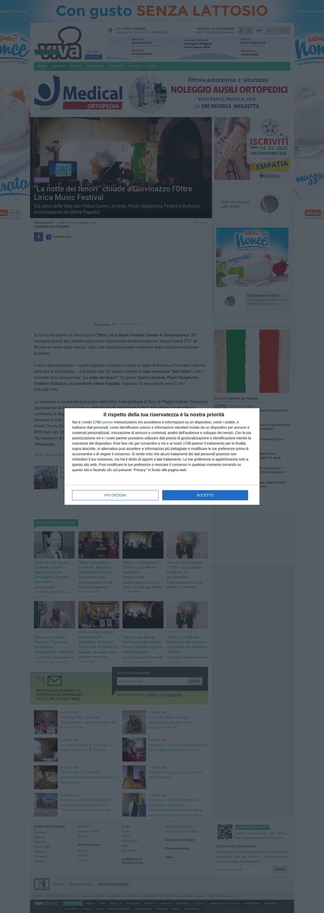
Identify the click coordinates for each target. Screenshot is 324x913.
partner (107, 422)
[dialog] (162, 456)
